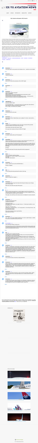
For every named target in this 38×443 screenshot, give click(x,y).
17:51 (11, 271)
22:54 (11, 245)
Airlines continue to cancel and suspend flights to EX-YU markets (16, 378)
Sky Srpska (30, 58)
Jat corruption (8, 223)
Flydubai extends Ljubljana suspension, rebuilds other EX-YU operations (17, 421)
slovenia (3, 59)
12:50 (9, 123)
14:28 (11, 162)
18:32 (11, 216)
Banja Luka (9, 58)
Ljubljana (25, 58)
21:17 (8, 232)
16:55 (11, 199)
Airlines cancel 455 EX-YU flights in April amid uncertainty (15, 410)
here (15, 301)
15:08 (11, 181)
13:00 (11, 133)
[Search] (36, 1)
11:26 (11, 91)
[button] (2, 20)
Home (1, 0)
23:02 (11, 256)
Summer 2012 (8, 59)
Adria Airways (4, 58)
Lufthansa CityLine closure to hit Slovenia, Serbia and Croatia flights (16, 389)
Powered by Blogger (19, 439)
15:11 (7, 190)
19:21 (12, 223)
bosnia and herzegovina (16, 58)
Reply (6, 71)
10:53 (11, 85)
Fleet (22, 58)
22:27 (11, 262)
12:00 (12, 101)
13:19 (11, 139)
